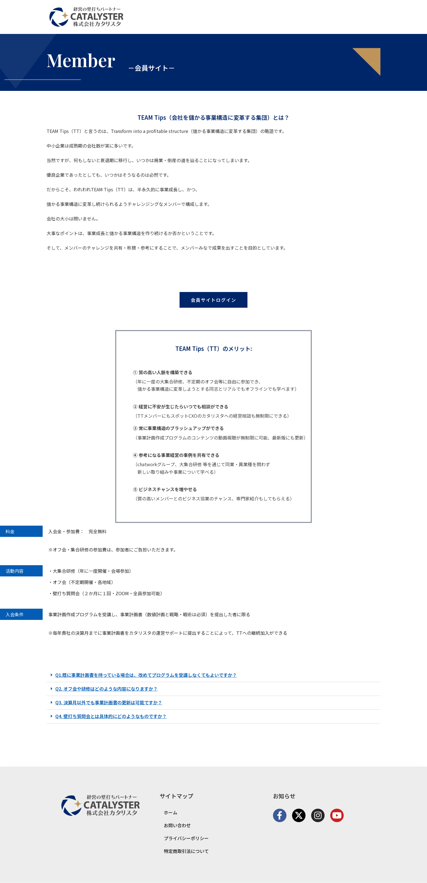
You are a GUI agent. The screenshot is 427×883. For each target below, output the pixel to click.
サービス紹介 (326, 16)
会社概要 (295, 16)
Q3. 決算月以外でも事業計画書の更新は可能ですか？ (108, 703)
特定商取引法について (186, 851)
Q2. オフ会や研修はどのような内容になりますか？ (106, 689)
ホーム (271, 16)
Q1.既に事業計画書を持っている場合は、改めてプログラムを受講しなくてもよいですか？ (146, 676)
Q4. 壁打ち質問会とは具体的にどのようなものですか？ (111, 717)
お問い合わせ (361, 16)
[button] (213, 676)
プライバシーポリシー (186, 838)
